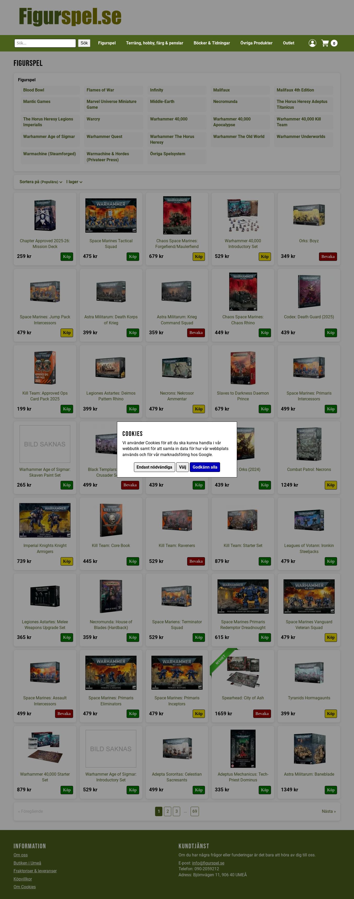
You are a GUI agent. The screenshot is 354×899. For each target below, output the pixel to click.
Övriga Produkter (256, 43)
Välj (182, 467)
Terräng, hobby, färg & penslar (154, 43)
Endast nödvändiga (154, 467)
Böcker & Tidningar (212, 43)
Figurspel (107, 43)
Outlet (288, 43)
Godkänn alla (205, 467)
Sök (84, 43)
